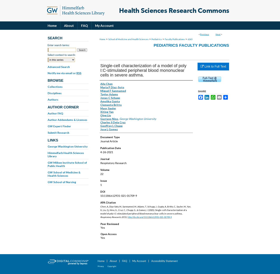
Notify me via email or (64, 73)
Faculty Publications (175, 39)
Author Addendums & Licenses (67, 119)
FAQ (124, 261)
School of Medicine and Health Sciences (128, 39)
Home (102, 39)
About (113, 261)
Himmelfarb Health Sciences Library (66, 154)
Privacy (101, 266)
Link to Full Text (213, 66)
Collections (55, 86)
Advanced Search (59, 66)
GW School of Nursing (62, 182)
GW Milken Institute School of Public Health (67, 164)
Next (218, 34)
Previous (204, 34)
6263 (190, 39)
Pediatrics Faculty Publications (191, 45)
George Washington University (68, 146)
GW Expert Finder (59, 126)
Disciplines (55, 93)
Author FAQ (55, 113)
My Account (139, 261)
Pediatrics (156, 39)
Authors (53, 99)
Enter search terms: (58, 45)
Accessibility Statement (164, 261)
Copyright (112, 266)
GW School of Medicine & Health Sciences (64, 174)
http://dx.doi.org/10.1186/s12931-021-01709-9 (150, 217)
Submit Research (58, 132)
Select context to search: (61, 54)
